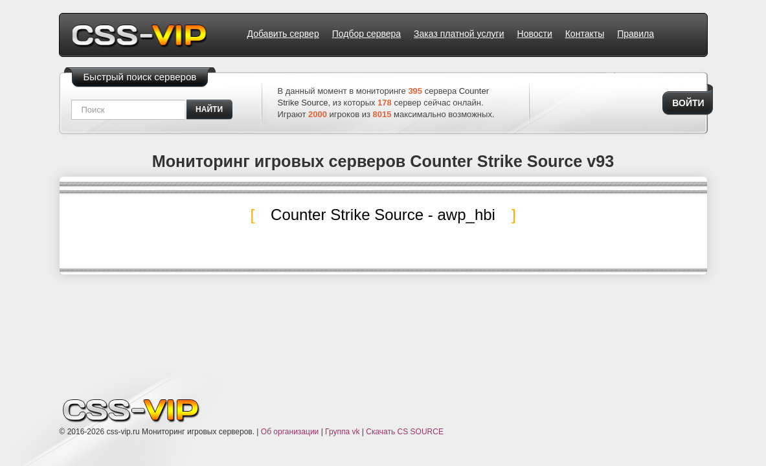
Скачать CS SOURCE (405, 431)
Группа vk (342, 431)
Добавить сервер (283, 33)
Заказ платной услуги (459, 33)
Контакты (584, 33)
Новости (534, 33)
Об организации (290, 431)
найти (209, 109)
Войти (688, 103)
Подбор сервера (366, 33)
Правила (635, 33)
